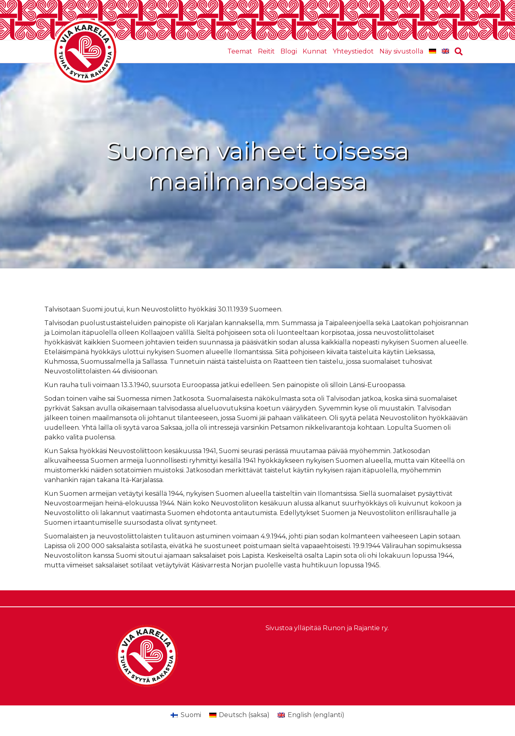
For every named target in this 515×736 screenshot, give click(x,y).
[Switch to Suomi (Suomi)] (186, 715)
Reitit (266, 51)
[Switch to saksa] (432, 51)
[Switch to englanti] (445, 51)
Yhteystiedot (353, 51)
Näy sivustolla (401, 51)
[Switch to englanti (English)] (311, 715)
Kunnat (315, 51)
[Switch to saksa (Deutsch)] (239, 715)
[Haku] (457, 51)
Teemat (239, 51)
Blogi (288, 51)
